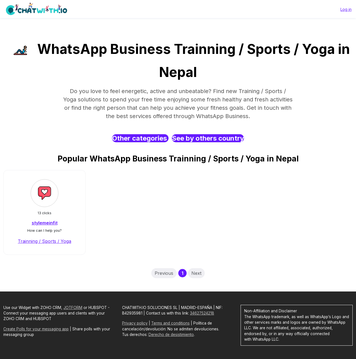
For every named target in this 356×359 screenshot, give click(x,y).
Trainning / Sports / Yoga (44, 241)
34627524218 (202, 313)
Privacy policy (135, 323)
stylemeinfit (45, 223)
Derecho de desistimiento (171, 334)
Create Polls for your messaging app (36, 329)
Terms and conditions (170, 323)
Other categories (140, 138)
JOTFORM (72, 307)
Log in (346, 9)
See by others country (208, 138)
